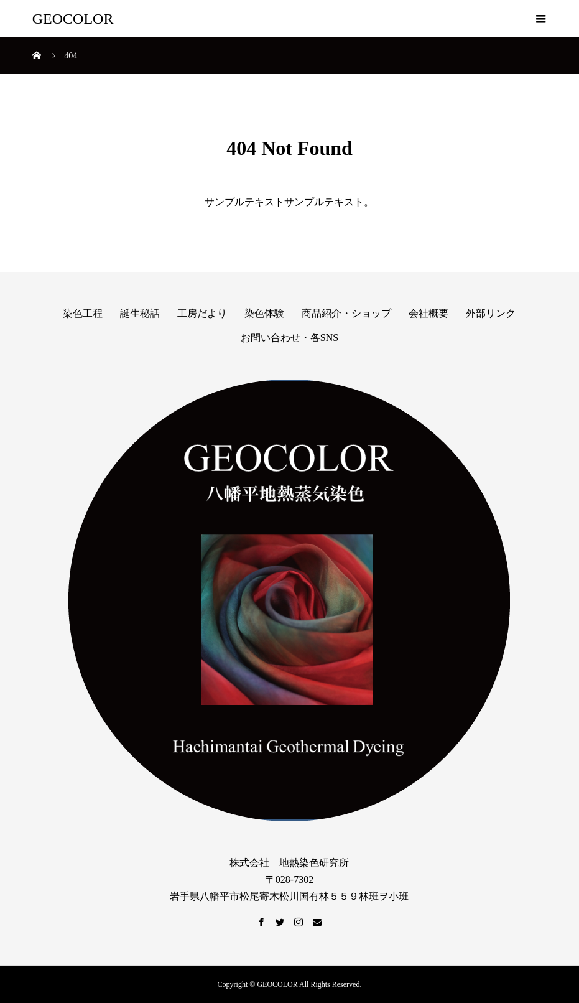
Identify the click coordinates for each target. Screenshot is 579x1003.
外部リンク (491, 313)
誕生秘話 (140, 313)
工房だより (202, 313)
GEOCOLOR (73, 19)
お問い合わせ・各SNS (289, 337)
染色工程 (83, 313)
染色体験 (264, 313)
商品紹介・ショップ (346, 313)
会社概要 (428, 313)
